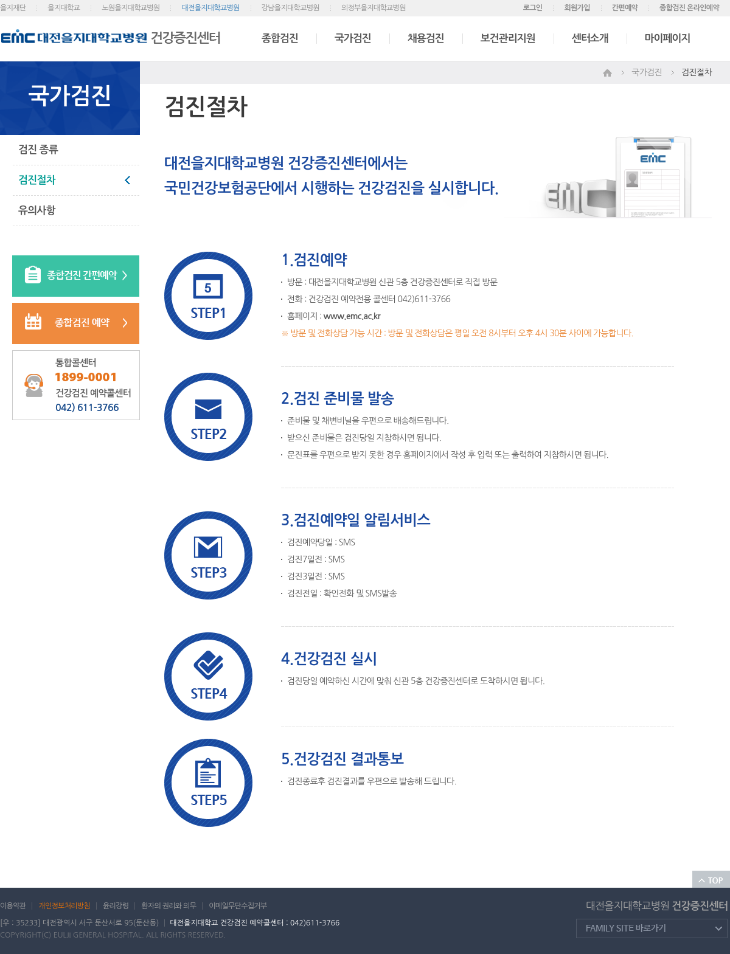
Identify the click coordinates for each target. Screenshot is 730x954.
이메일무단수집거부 (237, 906)
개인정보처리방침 (64, 906)
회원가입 (576, 8)
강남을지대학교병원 (290, 8)
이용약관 (13, 906)
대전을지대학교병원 (210, 8)
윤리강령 (115, 906)
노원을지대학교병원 (130, 8)
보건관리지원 (508, 38)
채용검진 (426, 38)
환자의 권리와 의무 (168, 906)
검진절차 (36, 180)
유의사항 (36, 211)
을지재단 (13, 8)
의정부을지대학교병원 (373, 8)
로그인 (533, 8)
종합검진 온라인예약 (689, 8)
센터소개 (590, 38)
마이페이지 (667, 38)
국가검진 (353, 38)
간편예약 (625, 8)
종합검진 (280, 38)
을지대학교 (63, 8)
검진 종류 (38, 150)
